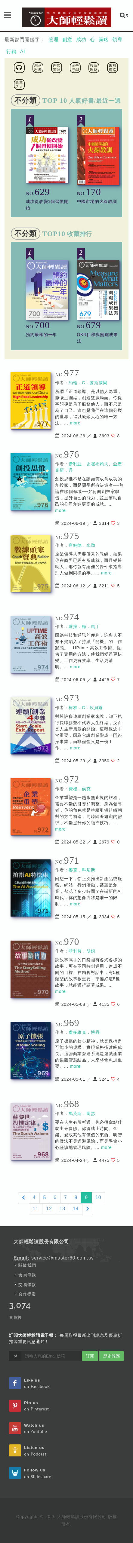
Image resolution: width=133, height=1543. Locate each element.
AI (22, 51)
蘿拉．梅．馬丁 (84, 626)
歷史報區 (111, 1356)
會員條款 (27, 1274)
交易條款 (27, 1284)
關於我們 (27, 1265)
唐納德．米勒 (82, 545)
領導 (117, 39)
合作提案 (27, 1294)
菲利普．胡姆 (82, 951)
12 (49, 1208)
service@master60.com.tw (62, 1257)
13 (62, 1208)
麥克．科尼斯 (82, 870)
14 (76, 1208)
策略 (104, 39)
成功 (81, 39)
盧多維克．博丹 (84, 1032)
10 (98, 1197)
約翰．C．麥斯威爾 (88, 382)
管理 (54, 39)
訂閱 (90, 1356)
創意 (67, 39)
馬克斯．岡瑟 (82, 1113)
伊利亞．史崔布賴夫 (89, 463)
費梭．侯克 (80, 788)
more (75, 423)
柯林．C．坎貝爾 (86, 707)
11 (36, 1208)
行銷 (11, 51)
